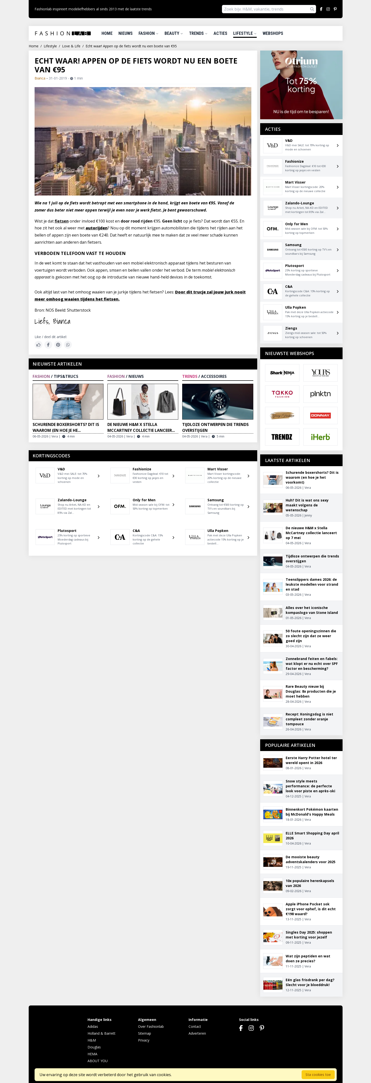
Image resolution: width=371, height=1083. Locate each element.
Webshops (273, 33)
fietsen (62, 221)
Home (107, 33)
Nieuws (125, 33)
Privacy (143, 1040)
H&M (92, 1040)
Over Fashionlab (151, 1026)
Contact (195, 1026)
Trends (198, 33)
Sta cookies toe (318, 1074)
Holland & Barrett (101, 1033)
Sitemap (144, 1033)
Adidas (93, 1026)
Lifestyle (245, 33)
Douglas (94, 1047)
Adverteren (197, 1033)
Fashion (149, 33)
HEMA (92, 1054)
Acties (220, 33)
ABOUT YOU (98, 1060)
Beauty (174, 33)
